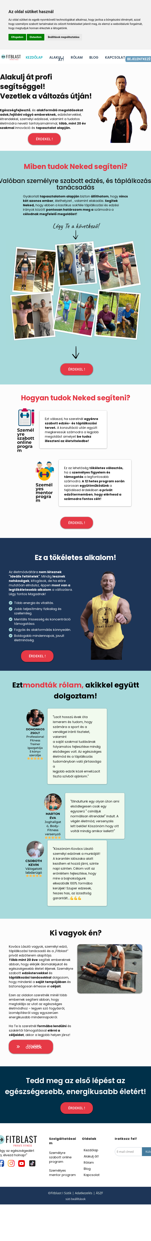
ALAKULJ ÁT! (56, 58)
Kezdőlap (91, 1150)
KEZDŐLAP (34, 58)
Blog (87, 1168)
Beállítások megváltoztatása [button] (63, 37)
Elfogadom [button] (17, 37)
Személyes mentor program (62, 1172)
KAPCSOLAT (115, 58)
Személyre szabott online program (60, 1157)
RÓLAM (77, 58)
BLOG (93, 58)
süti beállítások (75, 1199)
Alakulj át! (91, 1156)
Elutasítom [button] (36, 37)
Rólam (89, 1162)
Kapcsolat (92, 1175)
